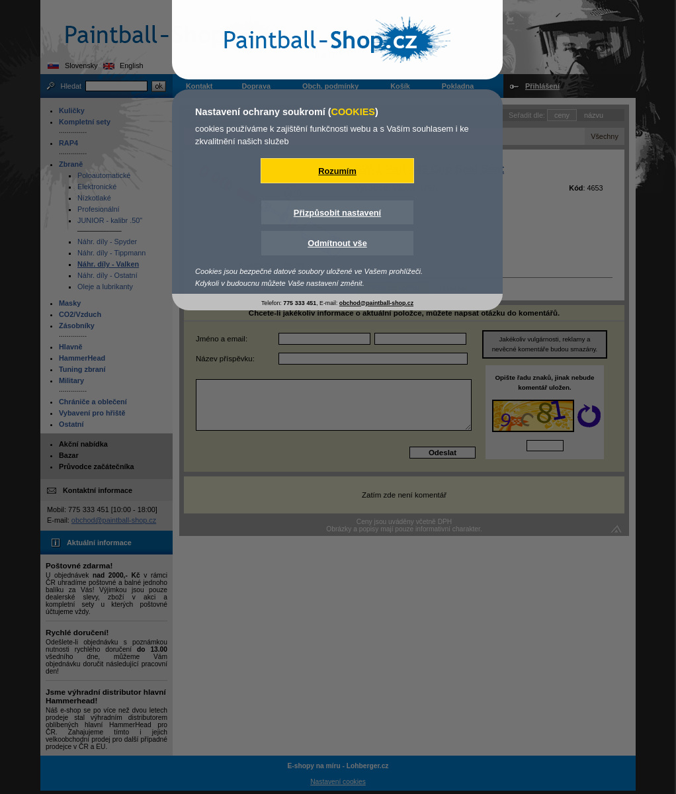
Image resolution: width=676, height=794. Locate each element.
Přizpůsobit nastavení (337, 213)
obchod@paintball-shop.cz (376, 303)
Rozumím (337, 171)
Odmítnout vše (337, 243)
